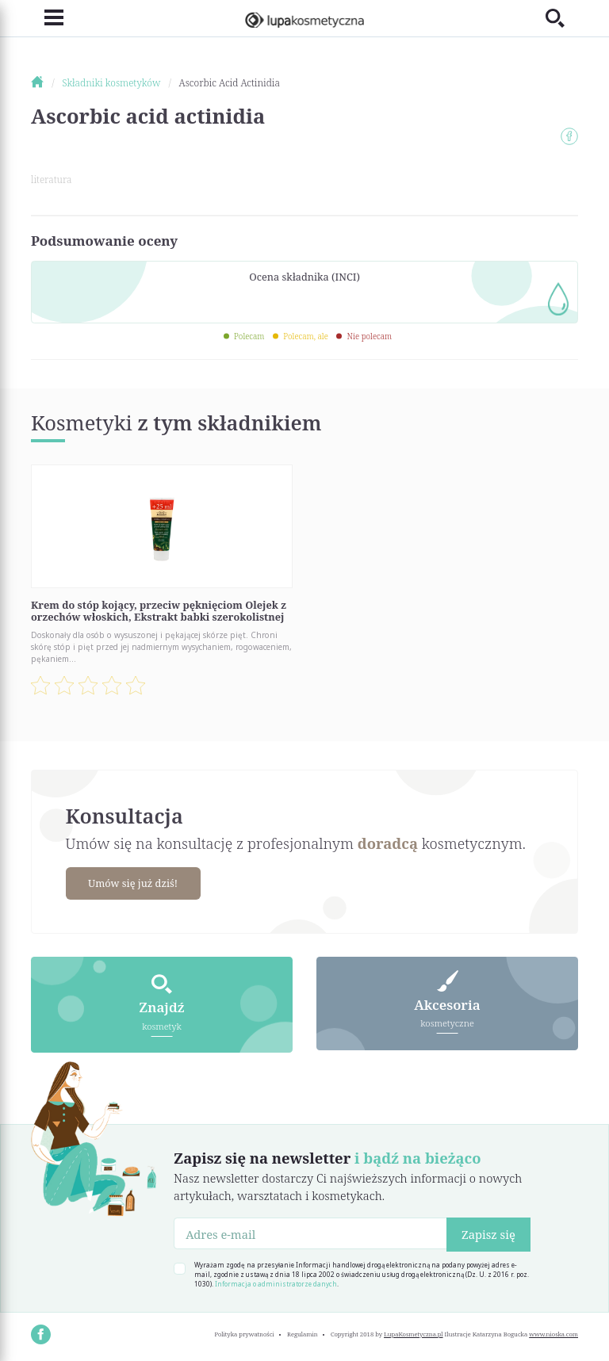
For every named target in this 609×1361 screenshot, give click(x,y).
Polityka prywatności (244, 1334)
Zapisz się (488, 1234)
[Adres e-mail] (310, 1233)
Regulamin (302, 1334)
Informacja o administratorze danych (276, 1283)
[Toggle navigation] (47, 18)
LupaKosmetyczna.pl (413, 1334)
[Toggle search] (562, 18)
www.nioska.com (553, 1334)
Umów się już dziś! (133, 883)
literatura (51, 179)
